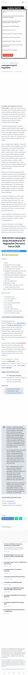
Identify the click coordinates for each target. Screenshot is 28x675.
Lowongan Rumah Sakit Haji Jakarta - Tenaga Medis (14, 610)
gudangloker (11, 501)
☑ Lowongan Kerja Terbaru (14, 393)
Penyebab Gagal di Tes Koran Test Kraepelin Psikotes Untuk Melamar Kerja (14, 555)
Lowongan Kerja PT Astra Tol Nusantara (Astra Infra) (13, 45)
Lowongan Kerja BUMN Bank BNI (11, 26)
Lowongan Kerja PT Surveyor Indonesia (12, 33)
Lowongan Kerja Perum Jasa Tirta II (11, 37)
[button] (4, 2)
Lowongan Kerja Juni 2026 (10, 669)
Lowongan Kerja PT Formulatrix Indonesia (13, 570)
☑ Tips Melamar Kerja (12, 391)
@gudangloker (18, 325)
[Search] (26, 2)
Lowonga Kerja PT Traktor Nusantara (12, 41)
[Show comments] (24, 673)
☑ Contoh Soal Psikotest (13, 389)
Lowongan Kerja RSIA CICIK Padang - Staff (14, 603)
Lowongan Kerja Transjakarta (10, 50)
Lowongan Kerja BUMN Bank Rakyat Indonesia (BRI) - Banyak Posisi (12, 21)
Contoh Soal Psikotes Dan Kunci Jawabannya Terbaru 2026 (13, 544)
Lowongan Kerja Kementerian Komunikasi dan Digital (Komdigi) (13, 16)
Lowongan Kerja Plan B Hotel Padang (14, 576)
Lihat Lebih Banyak (7, 55)
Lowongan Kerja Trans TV (9, 30)
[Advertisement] (14, 89)
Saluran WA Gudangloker (15, 505)
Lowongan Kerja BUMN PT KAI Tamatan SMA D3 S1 (14, 11)
